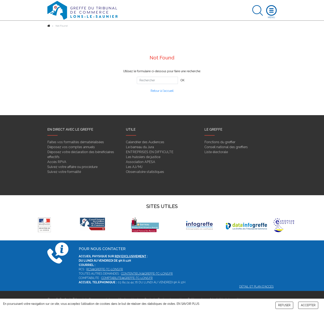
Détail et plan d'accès (256, 286)
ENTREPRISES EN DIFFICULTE (149, 152)
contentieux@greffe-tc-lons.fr (147, 273)
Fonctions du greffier (219, 142)
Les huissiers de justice (143, 157)
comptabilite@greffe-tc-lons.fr (127, 278)
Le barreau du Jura (140, 147)
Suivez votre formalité (64, 172)
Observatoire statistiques (145, 172)
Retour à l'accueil (162, 90)
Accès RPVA (56, 162)
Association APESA (140, 162)
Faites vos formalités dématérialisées (75, 142)
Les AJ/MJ (134, 167)
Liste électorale (216, 152)
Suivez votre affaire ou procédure (72, 167)
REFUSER (284, 305)
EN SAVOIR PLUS (188, 303)
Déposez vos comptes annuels (71, 147)
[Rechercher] (157, 80)
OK (182, 80)
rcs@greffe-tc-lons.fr (104, 269)
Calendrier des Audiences (145, 142)
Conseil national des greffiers (226, 147)
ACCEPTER (308, 305)
